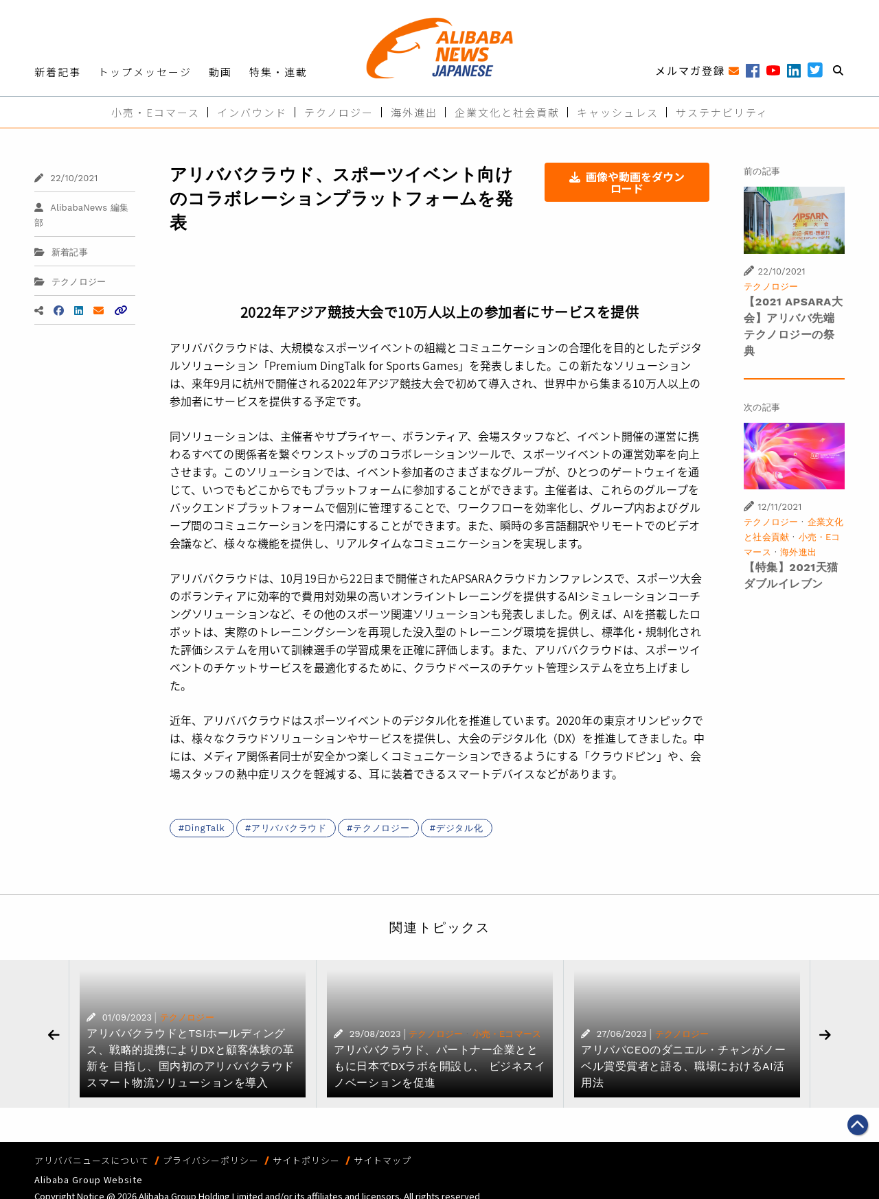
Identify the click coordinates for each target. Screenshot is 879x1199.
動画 (220, 72)
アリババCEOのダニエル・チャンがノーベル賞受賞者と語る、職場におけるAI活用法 (683, 1066)
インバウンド (252, 112)
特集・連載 (278, 72)
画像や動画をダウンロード (627, 182)
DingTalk (205, 828)
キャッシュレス (618, 112)
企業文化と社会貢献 (507, 112)
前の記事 (762, 171)
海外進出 (414, 112)
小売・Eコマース (155, 112)
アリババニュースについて (91, 1160)
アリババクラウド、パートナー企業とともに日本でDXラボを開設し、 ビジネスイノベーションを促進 (439, 1066)
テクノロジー (339, 112)
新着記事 (57, 72)
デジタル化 (459, 828)
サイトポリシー (306, 1160)
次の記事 (762, 407)
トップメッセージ (145, 72)
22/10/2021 (66, 178)
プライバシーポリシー (211, 1160)
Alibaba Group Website (88, 1179)
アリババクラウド (289, 828)
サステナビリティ (722, 112)
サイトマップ (382, 1160)
